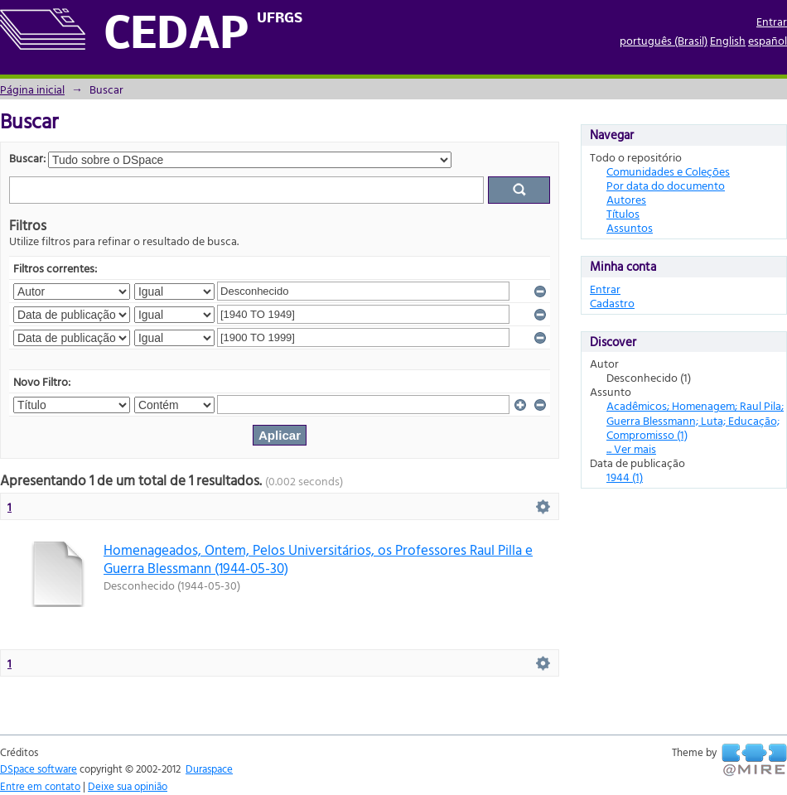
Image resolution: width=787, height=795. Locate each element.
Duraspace (209, 768)
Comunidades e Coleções (668, 171)
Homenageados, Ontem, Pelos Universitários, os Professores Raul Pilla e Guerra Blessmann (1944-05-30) (318, 558)
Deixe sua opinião (127, 786)
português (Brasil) (663, 40)
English (728, 40)
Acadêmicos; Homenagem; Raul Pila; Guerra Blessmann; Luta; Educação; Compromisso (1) (695, 419)
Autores (626, 199)
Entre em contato (40, 786)
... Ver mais (631, 448)
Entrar (771, 21)
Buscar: (27, 157)
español (767, 40)
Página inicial (32, 89)
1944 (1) (624, 476)
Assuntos (629, 227)
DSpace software (38, 768)
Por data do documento (665, 185)
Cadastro (612, 302)
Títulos (623, 213)
